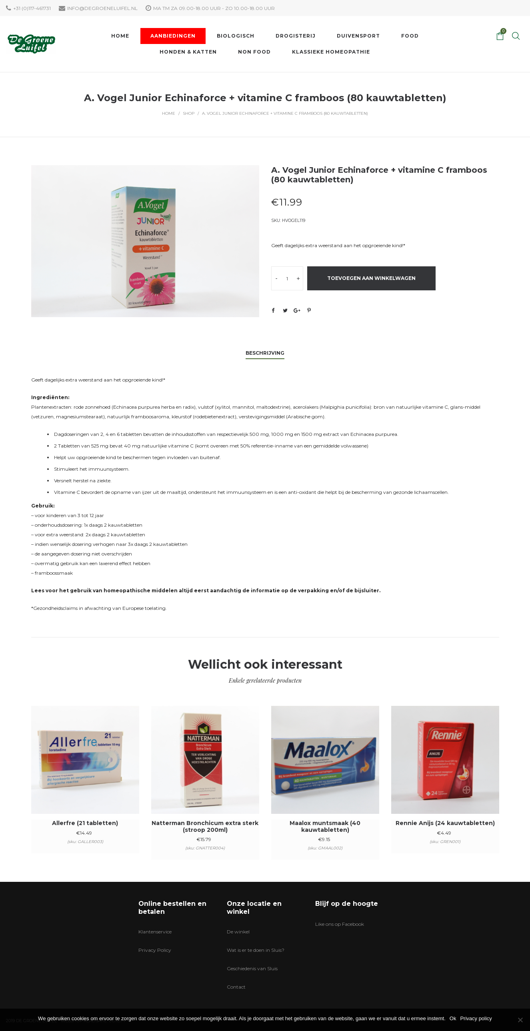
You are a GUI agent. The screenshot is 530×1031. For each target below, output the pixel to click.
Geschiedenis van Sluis (252, 968)
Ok (453, 1018)
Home (168, 113)
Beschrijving (265, 353)
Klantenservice (155, 932)
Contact (236, 987)
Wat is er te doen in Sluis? (255, 950)
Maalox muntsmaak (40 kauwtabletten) (325, 826)
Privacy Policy (154, 950)
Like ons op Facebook (339, 924)
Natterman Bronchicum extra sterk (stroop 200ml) (205, 826)
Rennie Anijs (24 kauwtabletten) (445, 823)
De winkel (238, 932)
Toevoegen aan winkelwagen (371, 278)
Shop (188, 113)
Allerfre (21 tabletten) (85, 823)
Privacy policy (476, 1018)
